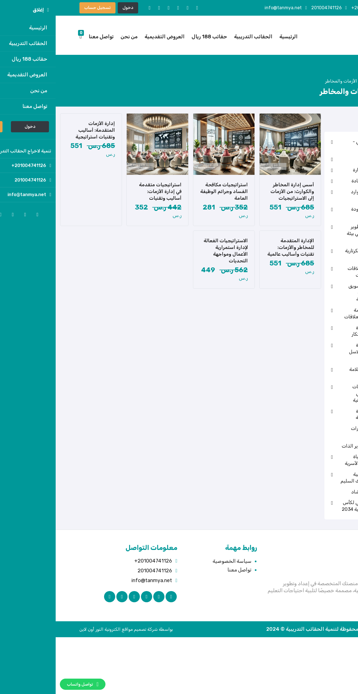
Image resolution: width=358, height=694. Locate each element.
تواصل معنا (45, 37)
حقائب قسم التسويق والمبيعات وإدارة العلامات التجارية (320, 292)
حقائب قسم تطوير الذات (316, 446)
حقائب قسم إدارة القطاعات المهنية (323, 414)
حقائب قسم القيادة (321, 181)
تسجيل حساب (42, 7)
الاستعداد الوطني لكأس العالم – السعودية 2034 (316, 506)
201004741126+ (315, 7)
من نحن (73, 37)
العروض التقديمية (109, 37)
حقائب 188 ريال (153, 37)
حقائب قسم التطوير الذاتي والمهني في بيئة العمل (319, 233)
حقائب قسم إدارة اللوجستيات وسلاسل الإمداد (320, 351)
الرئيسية (233, 37)
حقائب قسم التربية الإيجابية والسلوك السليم (316, 477)
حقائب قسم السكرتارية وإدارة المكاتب (318, 254)
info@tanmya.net (230, 7)
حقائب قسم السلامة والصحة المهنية (320, 372)
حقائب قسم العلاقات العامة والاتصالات (319, 271)
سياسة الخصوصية (176, 561)
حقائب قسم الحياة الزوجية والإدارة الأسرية (318, 460)
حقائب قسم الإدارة (322, 170)
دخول (72, 7)
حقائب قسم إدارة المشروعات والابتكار (321, 331)
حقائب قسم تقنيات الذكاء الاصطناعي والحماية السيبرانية (322, 393)
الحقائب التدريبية (197, 37)
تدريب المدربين (326, 159)
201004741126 (273, 7)
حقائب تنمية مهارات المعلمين (321, 431)
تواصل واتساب (27, 684)
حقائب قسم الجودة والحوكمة (321, 212)
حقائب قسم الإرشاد (321, 492)
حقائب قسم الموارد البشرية (321, 195)
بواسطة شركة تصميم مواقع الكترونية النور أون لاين (70, 629)
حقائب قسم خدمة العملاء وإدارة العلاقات (318, 313)
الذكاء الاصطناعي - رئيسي (322, 145)
